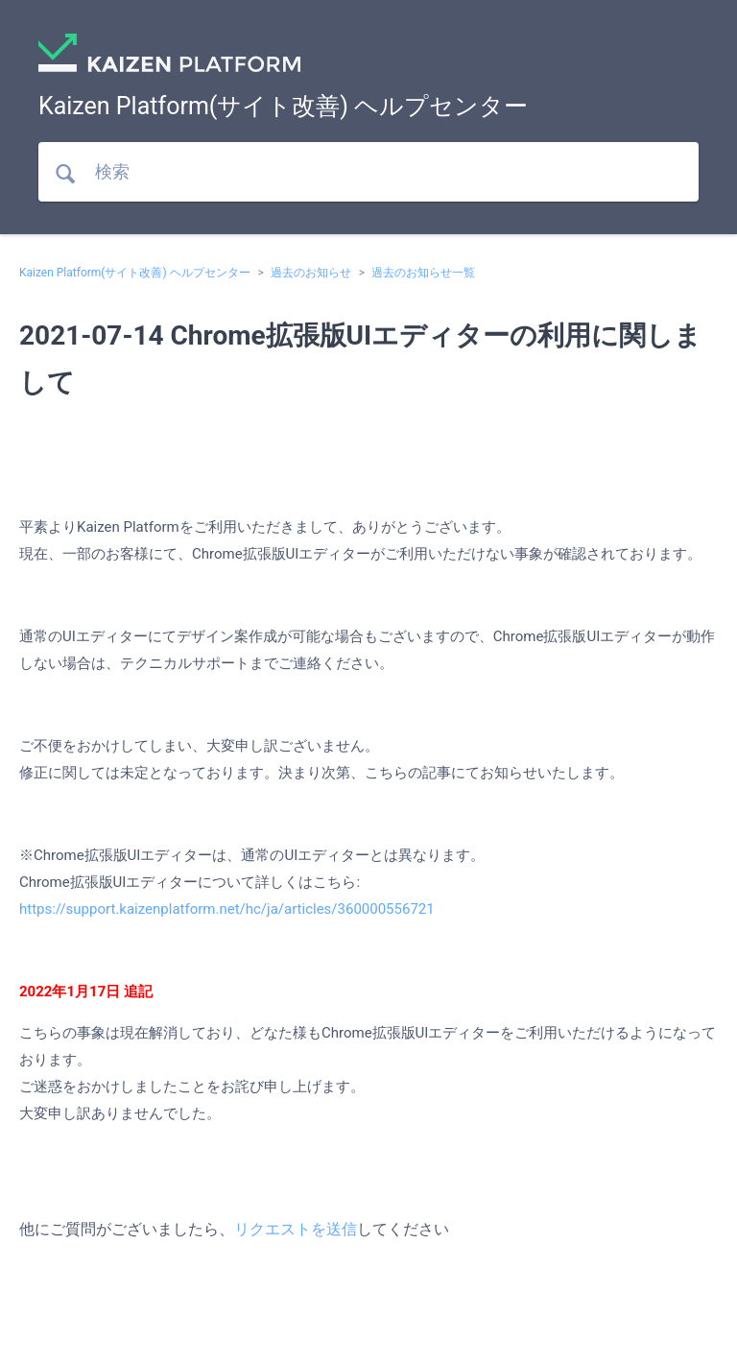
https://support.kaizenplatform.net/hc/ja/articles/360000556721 (227, 909)
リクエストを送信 (295, 1229)
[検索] (368, 172)
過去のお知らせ (311, 272)
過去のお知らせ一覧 (423, 272)
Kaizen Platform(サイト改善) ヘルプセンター (134, 272)
